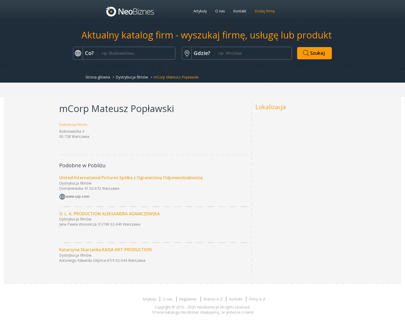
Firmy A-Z (257, 299)
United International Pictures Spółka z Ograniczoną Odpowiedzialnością (131, 177)
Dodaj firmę (265, 11)
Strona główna (97, 77)
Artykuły (200, 11)
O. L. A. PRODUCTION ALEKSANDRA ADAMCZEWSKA (109, 214)
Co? (89, 53)
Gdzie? (202, 53)
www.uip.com (78, 196)
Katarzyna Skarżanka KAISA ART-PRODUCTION (105, 249)
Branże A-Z (213, 299)
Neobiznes (130, 11)
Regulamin (188, 299)
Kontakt (239, 11)
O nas (220, 11)
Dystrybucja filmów (132, 77)
